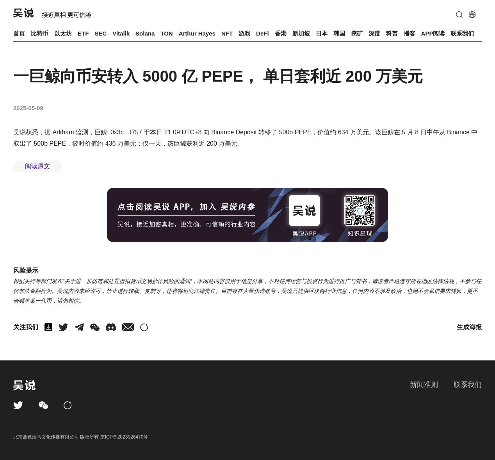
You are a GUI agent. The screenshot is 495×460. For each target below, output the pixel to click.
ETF (83, 33)
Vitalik (121, 33)
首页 (19, 33)
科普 (392, 33)
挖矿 (357, 33)
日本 (322, 33)
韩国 (339, 33)
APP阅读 (433, 33)
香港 (281, 33)
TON (166, 33)
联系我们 (462, 33)
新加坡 (301, 33)
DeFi (262, 33)
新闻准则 (424, 385)
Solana (145, 33)
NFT (227, 33)
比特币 (39, 33)
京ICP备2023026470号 (124, 437)
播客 (409, 33)
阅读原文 (37, 166)
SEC (100, 33)
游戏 (244, 33)
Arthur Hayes (197, 33)
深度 (374, 33)
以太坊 (63, 33)
